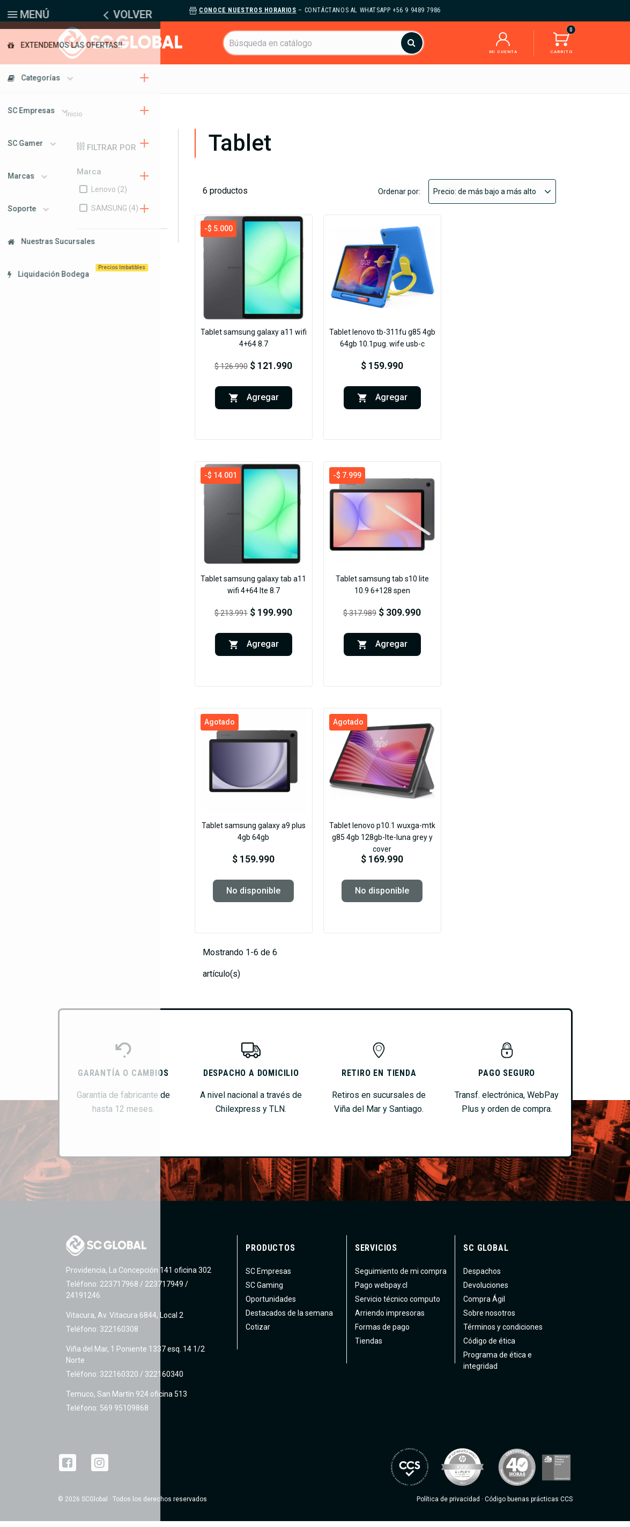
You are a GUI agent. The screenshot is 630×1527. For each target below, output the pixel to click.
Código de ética (489, 1346)
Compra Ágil (484, 1305)
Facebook (67, 1468)
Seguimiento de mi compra (401, 1277)
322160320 (118, 1380)
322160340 (164, 1380)
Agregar (253, 403)
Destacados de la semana (289, 1319)
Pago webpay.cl (381, 1291)
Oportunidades (271, 1305)
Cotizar (258, 1333)
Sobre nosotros (489, 1319)
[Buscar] (324, 43)
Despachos (482, 1277)
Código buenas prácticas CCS (529, 1505)
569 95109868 (123, 1414)
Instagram (99, 1468)
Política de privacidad (448, 1505)
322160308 (118, 1335)
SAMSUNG (114, 214)
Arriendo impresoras (390, 1319)
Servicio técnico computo (397, 1305)
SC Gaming (264, 1291)
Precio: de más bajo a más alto (492, 197)
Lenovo (109, 195)
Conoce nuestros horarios (247, 10)
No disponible (253, 896)
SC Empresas (268, 1277)
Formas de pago (382, 1333)
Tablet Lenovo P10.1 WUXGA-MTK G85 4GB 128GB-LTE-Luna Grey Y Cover (382, 843)
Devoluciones (485, 1291)
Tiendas (368, 1346)
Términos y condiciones (503, 1333)
